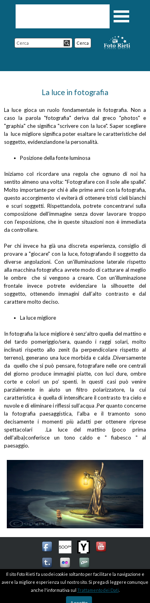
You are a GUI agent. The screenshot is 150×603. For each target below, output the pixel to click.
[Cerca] (43, 43)
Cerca (83, 43)
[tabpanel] (75, 268)
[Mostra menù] (122, 16)
